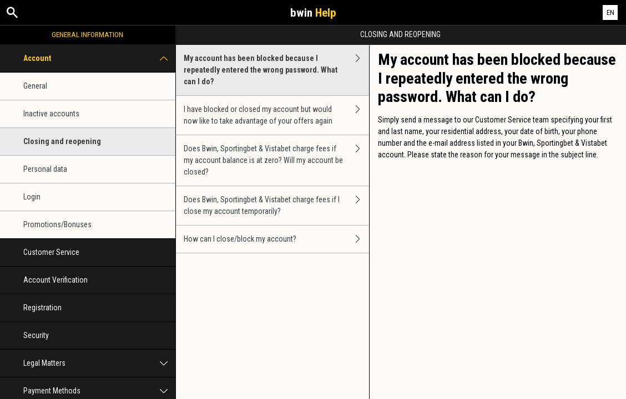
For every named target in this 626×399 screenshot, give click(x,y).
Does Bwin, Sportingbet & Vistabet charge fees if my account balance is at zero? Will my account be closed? (276, 160)
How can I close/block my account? (276, 239)
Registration (42, 307)
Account (99, 58)
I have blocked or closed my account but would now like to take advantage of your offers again (276, 115)
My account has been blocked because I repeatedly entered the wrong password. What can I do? (276, 70)
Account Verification (55, 279)
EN (610, 12)
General (35, 85)
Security (36, 335)
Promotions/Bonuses (57, 224)
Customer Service (51, 252)
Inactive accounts (51, 113)
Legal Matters (99, 363)
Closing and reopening (62, 141)
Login (32, 196)
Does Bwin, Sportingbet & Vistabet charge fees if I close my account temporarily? (276, 205)
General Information (87, 34)
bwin (313, 12)
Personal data (45, 169)
